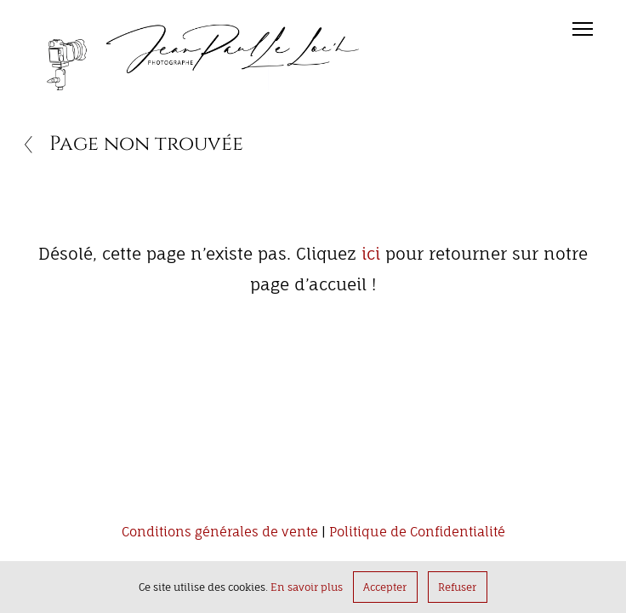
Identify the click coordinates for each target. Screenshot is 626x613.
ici (370, 253)
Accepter (385, 587)
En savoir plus (306, 587)
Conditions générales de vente (220, 532)
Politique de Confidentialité (417, 532)
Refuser (457, 587)
